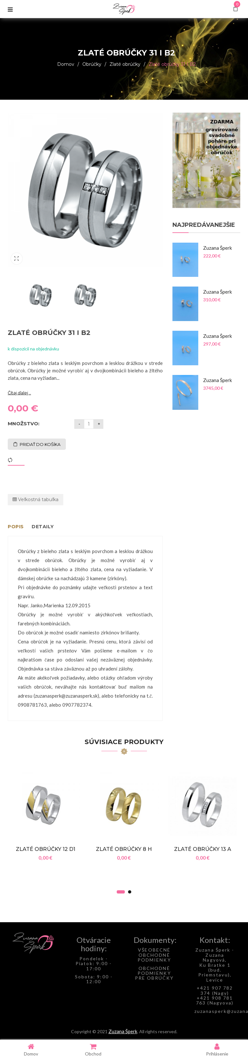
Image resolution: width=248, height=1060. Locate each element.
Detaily (43, 527)
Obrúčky (91, 64)
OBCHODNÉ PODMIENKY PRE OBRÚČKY (154, 973)
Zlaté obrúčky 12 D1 (45, 849)
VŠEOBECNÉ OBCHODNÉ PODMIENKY (154, 955)
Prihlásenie (217, 1049)
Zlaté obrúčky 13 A (202, 849)
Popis (16, 527)
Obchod (93, 1049)
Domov (65, 64)
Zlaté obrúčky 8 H (124, 849)
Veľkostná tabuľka (35, 499)
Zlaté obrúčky (124, 64)
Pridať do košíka (40, 444)
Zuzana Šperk (122, 1031)
